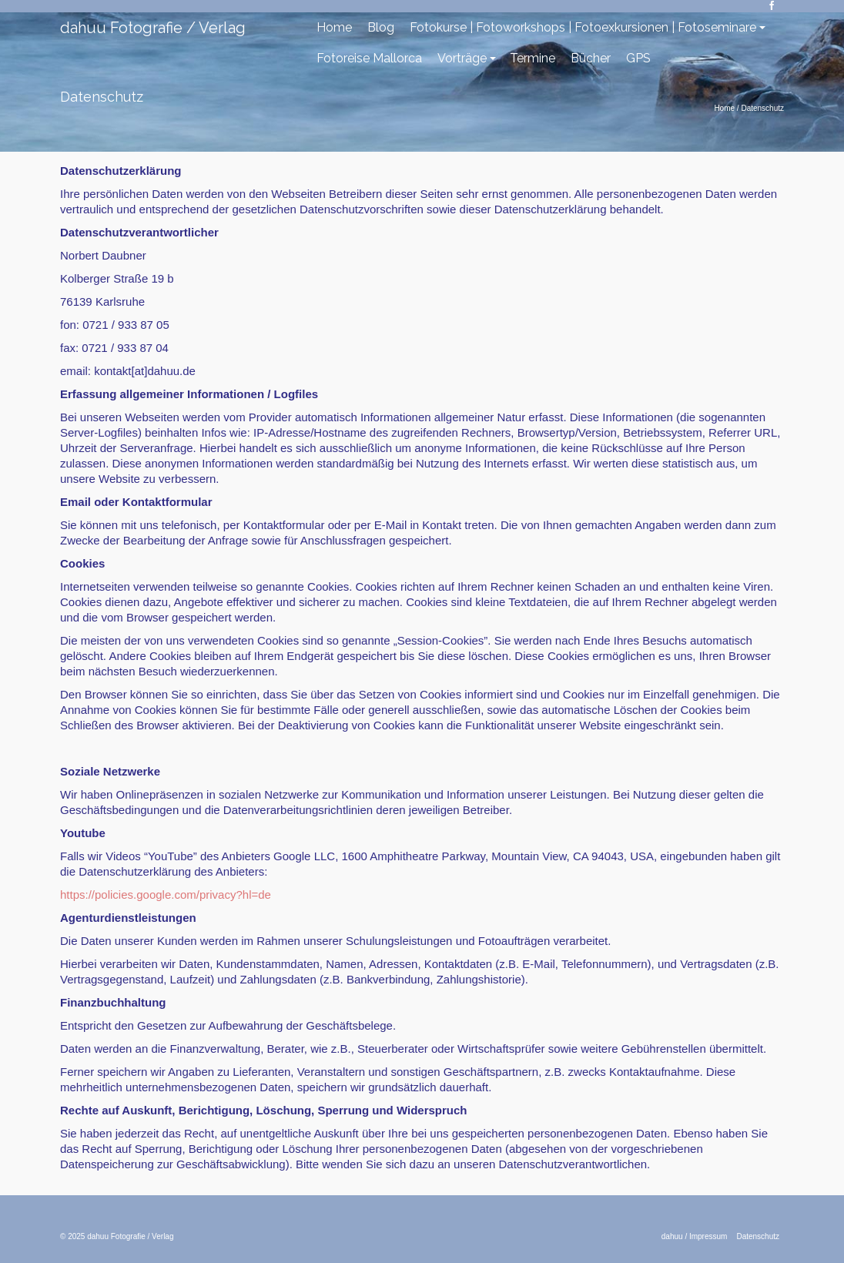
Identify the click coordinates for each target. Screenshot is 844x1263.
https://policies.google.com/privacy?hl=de (165, 894)
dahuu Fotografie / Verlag (153, 27)
